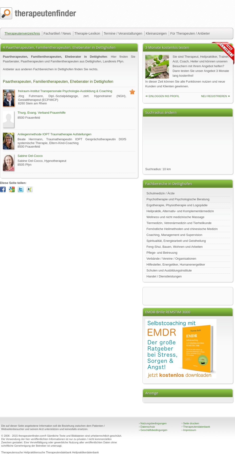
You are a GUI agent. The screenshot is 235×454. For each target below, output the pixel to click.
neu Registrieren (214, 96)
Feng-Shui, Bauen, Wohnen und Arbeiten (174, 246)
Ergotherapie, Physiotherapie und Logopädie (176, 205)
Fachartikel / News (57, 33)
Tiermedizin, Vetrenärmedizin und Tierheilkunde (179, 223)
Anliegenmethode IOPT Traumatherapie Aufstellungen (54, 134)
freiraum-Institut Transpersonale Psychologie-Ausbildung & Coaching (65, 91)
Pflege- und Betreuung (161, 252)
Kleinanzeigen (156, 33)
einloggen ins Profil (164, 96)
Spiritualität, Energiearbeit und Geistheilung (176, 241)
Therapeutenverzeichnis (22, 33)
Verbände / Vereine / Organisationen (171, 258)
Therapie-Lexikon (87, 33)
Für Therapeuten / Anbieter (190, 33)
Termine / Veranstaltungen (123, 33)
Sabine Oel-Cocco (30, 156)
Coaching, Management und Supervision (174, 235)
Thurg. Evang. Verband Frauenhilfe (42, 112)
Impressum (189, 430)
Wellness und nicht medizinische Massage (175, 217)
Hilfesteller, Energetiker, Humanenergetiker (175, 264)
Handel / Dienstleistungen (164, 276)
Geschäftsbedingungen (153, 430)
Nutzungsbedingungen (153, 423)
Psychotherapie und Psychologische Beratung (177, 199)
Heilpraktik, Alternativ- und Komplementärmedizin (180, 211)
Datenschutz (147, 426)
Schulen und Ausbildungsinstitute (169, 270)
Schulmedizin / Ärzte (160, 193)
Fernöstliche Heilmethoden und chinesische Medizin (182, 229)
